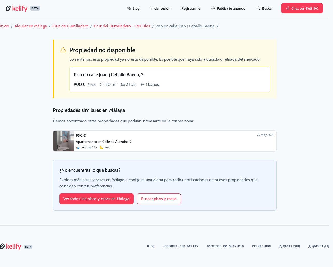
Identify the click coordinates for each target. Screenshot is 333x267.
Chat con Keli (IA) (302, 8)
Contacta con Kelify (180, 246)
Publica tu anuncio (228, 8)
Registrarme (190, 8)
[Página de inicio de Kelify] (63, 8)
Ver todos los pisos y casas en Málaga (96, 198)
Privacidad (261, 246)
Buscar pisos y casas (159, 198)
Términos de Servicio (225, 246)
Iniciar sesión (160, 8)
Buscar (264, 8)
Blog (133, 8)
